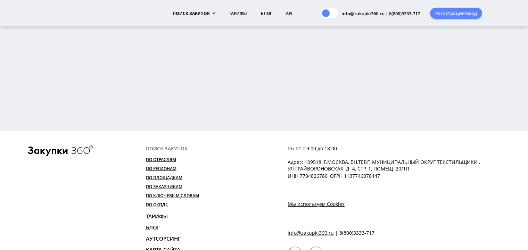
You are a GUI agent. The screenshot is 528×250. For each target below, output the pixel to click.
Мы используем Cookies (316, 204)
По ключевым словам (172, 196)
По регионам (161, 169)
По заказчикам (164, 187)
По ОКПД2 (157, 205)
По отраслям (161, 159)
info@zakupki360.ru (311, 233)
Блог (266, 13)
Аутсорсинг (163, 238)
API (289, 13)
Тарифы (238, 13)
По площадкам (164, 178)
